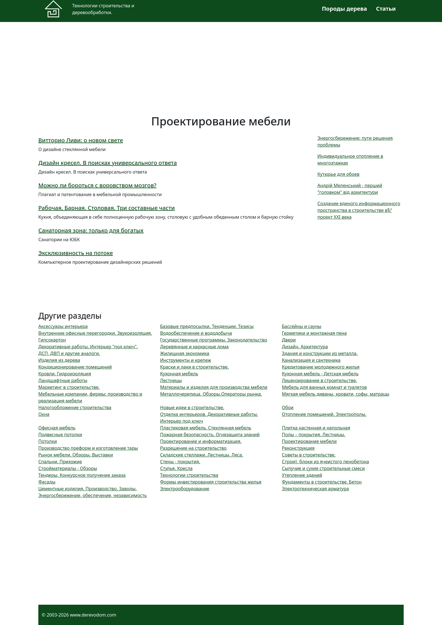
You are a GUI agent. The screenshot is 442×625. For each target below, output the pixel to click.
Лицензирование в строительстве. (319, 380)
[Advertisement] (207, 68)
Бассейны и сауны (301, 326)
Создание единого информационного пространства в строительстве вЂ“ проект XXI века (358, 210)
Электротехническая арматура (315, 489)
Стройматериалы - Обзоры (67, 468)
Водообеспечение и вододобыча (196, 333)
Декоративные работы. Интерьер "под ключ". (88, 346)
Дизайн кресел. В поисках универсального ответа (107, 163)
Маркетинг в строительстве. (69, 387)
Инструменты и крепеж (185, 360)
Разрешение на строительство (193, 448)
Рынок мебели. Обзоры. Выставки (75, 455)
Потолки (47, 441)
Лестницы (171, 380)
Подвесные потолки (60, 434)
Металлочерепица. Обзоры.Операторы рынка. (211, 394)
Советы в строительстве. (309, 455)
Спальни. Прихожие (60, 461)
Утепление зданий (302, 475)
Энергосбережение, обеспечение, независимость (92, 495)
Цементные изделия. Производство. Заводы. (87, 489)
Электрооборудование (184, 489)
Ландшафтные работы (62, 380)
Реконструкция (298, 448)
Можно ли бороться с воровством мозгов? (97, 185)
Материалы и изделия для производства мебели (214, 387)
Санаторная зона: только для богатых (90, 230)
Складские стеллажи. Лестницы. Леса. (201, 455)
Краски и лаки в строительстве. (194, 367)
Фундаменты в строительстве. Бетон (322, 482)
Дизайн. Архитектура (305, 346)
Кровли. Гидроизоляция (64, 374)
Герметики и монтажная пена (314, 333)
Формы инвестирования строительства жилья (210, 482)
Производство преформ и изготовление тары (88, 448)
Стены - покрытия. (180, 461)
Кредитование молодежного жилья (320, 367)
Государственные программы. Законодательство (213, 340)
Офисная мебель (57, 428)
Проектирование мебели (309, 441)
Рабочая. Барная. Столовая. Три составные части (106, 208)
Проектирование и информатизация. (201, 441)
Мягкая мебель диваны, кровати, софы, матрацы (335, 394)
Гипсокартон (52, 340)
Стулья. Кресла (176, 468)
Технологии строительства (189, 475)
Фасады (47, 482)
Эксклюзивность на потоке (75, 253)
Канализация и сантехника (311, 360)
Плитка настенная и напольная (316, 428)
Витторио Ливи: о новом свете (80, 140)
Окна (43, 414)
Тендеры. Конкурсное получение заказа (82, 475)
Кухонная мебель (179, 374)
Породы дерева (344, 8)
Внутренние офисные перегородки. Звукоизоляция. (95, 333)
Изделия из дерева (59, 360)
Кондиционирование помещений (75, 367)
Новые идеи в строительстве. (192, 407)
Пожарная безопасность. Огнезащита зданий (210, 434)
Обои (287, 407)
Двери (289, 340)
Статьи (386, 8)
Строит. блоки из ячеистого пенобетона (325, 461)
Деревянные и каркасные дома (194, 346)
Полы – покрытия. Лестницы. (313, 434)
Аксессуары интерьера (63, 326)
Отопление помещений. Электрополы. (324, 414)
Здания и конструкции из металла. (320, 353)
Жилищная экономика (184, 353)
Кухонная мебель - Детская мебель (320, 374)
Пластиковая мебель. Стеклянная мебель (205, 428)
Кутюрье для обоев (338, 174)
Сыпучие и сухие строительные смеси (323, 468)
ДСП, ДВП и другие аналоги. (69, 353)
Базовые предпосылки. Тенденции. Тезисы (207, 326)
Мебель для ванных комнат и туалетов (324, 387)
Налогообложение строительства (74, 407)
